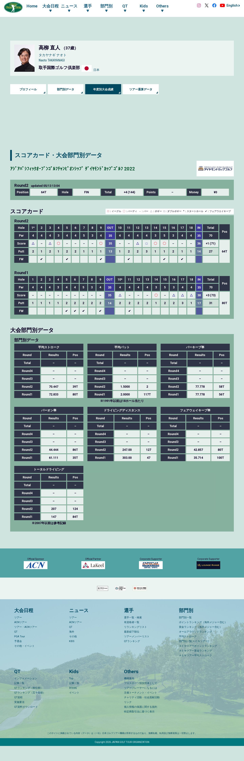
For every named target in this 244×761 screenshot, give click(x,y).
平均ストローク (188, 651)
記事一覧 (19, 698)
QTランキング (132, 656)
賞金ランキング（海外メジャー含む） (200, 642)
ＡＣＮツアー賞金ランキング (195, 665)
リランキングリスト (135, 642)
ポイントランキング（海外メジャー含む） (203, 637)
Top (71, 693)
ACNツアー (20, 637)
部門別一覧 (185, 632)
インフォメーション (25, 693)
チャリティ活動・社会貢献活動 (142, 712)
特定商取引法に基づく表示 (139, 726)
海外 (71, 646)
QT (15, 646)
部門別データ (65, 89)
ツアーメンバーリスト (136, 651)
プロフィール (28, 89)
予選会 (18, 656)
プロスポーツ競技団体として (140, 698)
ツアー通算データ (141, 89)
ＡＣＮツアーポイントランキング (198, 661)
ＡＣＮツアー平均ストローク (195, 670)
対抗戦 (73, 702)
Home (33, 6)
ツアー (18, 632)
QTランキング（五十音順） (29, 707)
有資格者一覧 (131, 637)
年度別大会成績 (103, 89)
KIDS (71, 656)
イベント (74, 707)
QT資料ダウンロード (26, 721)
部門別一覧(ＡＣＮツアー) (194, 656)
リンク (128, 717)
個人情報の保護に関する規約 (140, 721)
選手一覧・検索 (133, 632)
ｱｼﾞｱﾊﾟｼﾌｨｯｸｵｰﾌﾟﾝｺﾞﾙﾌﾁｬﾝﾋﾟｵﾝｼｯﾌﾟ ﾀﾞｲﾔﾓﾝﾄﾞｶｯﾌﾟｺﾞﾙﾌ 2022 (86, 168)
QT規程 (18, 712)
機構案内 (129, 693)
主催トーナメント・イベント (140, 707)
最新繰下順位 (131, 646)
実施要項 (19, 717)
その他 (73, 651)
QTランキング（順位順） (28, 702)
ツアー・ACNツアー (25, 642)
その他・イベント (24, 661)
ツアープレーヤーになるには (140, 702)
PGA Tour (19, 651)
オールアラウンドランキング (195, 646)
